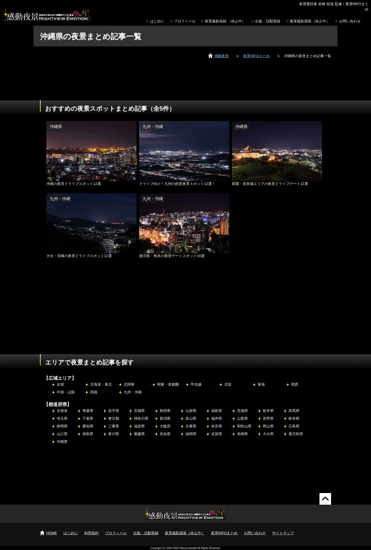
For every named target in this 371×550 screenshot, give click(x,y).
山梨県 (242, 418)
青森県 (87, 411)
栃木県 (268, 411)
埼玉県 (62, 418)
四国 (93, 392)
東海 (261, 384)
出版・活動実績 (267, 21)
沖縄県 (62, 441)
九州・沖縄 (133, 392)
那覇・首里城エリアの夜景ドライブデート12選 (270, 184)
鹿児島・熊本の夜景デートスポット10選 (172, 256)
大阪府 (165, 426)
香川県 (113, 434)
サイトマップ (283, 533)
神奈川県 (141, 418)
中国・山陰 (66, 392)
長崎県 (242, 434)
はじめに (157, 21)
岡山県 (268, 426)
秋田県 (165, 411)
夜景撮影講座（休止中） (310, 21)
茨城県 (242, 411)
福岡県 (190, 434)
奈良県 (216, 426)
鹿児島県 (296, 434)
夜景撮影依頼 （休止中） (225, 21)
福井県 (216, 418)
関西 (294, 384)
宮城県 (139, 411)
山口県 (62, 434)
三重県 (113, 426)
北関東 (129, 384)
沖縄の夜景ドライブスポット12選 (73, 184)
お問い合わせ (350, 21)
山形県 (190, 411)
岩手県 (113, 411)
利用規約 (91, 533)
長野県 (268, 418)
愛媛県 (139, 434)
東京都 (113, 418)
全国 (60, 384)
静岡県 (62, 426)
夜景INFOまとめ (224, 533)
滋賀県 (139, 426)
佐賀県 (216, 434)
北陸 (227, 384)
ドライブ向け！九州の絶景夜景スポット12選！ (177, 184)
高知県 (165, 434)
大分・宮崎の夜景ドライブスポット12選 (79, 256)
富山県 (190, 418)
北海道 (62, 411)
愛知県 (87, 426)
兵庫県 (190, 426)
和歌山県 (244, 426)
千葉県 (87, 418)
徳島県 (87, 434)
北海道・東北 (101, 384)
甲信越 (196, 384)
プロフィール (185, 21)
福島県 (216, 411)
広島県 (294, 426)
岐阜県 (294, 418)
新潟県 (165, 418)
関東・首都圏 (168, 384)
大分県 (268, 434)
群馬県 (294, 411)
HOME (51, 533)
